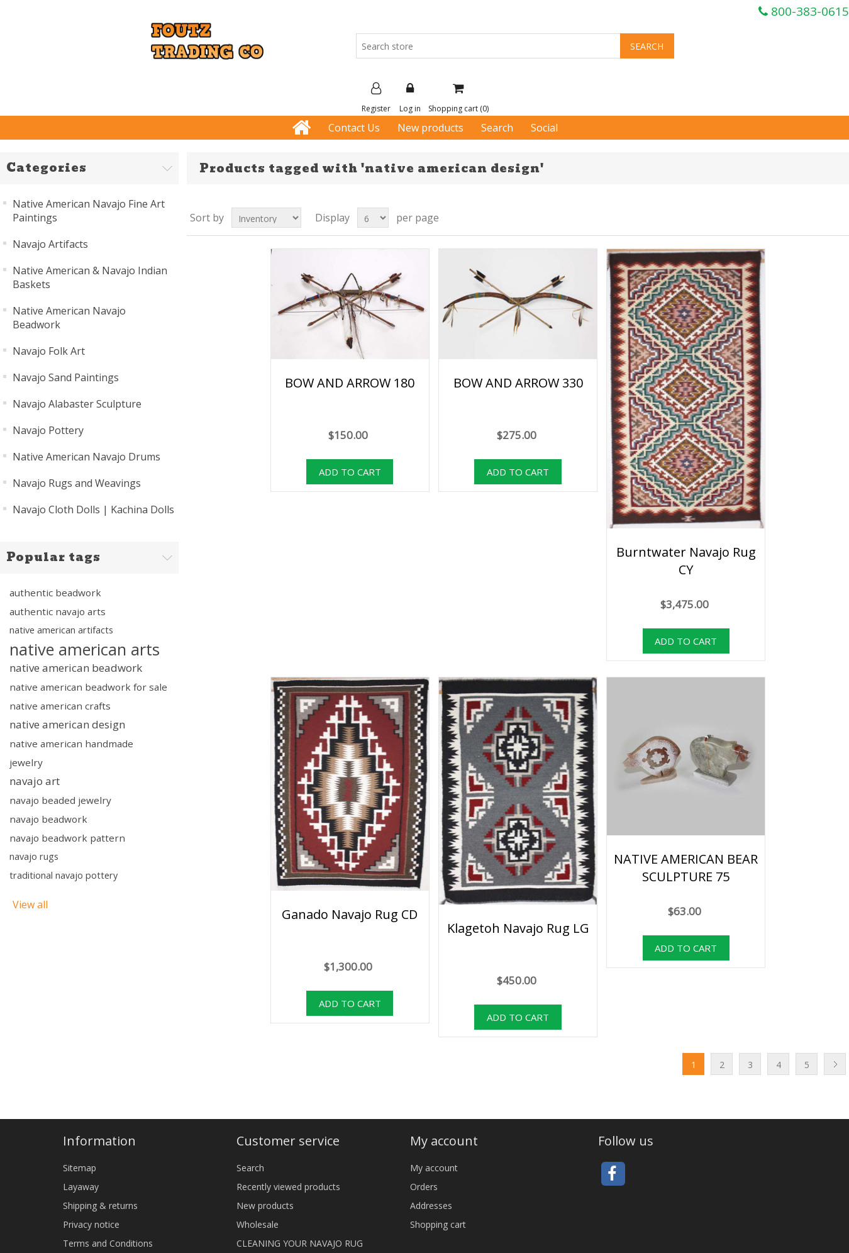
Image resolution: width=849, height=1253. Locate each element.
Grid (815, 218)
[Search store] (488, 45)
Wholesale (257, 1224)
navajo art (34, 781)
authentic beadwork (55, 592)
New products (430, 128)
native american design (67, 724)
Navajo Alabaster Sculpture (77, 404)
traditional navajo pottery (63, 875)
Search (497, 128)
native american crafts (60, 705)
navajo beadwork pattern (67, 838)
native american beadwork (75, 667)
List (838, 218)
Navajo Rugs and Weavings (77, 483)
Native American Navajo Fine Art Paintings (89, 211)
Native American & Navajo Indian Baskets (90, 277)
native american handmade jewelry (71, 753)
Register (376, 98)
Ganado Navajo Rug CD (350, 914)
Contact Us (354, 128)
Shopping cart (438, 1224)
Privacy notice (91, 1224)
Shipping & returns (100, 1205)
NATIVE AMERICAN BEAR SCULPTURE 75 (686, 867)
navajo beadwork (48, 819)
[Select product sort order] (266, 218)
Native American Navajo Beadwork (69, 317)
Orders (424, 1187)
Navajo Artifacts (50, 244)
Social (544, 128)
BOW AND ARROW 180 (349, 382)
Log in (410, 98)
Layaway (81, 1187)
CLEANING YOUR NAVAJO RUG (299, 1243)
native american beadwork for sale (88, 687)
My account (434, 1168)
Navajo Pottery (48, 430)
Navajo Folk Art (49, 351)
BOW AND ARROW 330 (518, 382)
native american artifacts (61, 630)
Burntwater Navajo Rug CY (686, 560)
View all (30, 904)
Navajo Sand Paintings (66, 377)
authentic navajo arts (57, 611)
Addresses (431, 1205)
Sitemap (79, 1168)
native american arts (84, 649)
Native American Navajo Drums (86, 457)
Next (835, 1064)
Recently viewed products (288, 1187)
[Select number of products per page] (373, 218)
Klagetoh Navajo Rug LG (518, 928)
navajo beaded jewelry (60, 800)
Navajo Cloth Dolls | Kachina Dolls (93, 509)
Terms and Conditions (108, 1243)
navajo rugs (33, 856)
